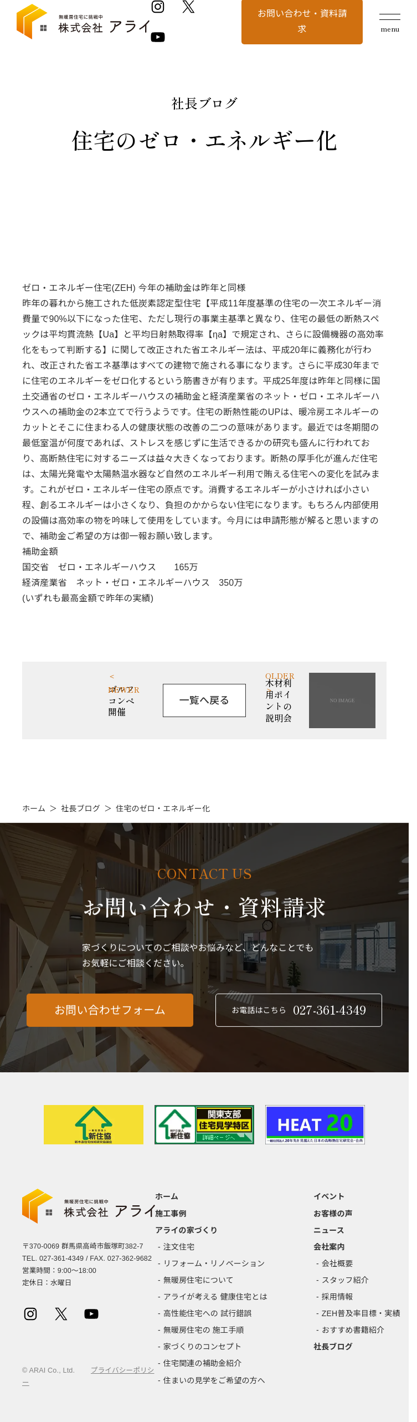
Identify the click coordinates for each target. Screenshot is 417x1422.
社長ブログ (80, 808)
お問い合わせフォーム (110, 1030)
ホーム (33, 808)
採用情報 (337, 1296)
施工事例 (171, 1213)
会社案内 (329, 1246)
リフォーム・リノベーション (214, 1263)
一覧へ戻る (204, 700)
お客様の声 (333, 1213)
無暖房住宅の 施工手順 (203, 1330)
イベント (329, 1196)
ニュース (328, 1230)
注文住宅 (179, 1246)
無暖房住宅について (198, 1280)
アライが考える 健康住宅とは (215, 1296)
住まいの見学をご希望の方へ (214, 1380)
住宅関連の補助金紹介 (202, 1363)
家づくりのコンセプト (202, 1346)
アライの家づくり (186, 1230)
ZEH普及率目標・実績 (361, 1313)
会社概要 (337, 1263)
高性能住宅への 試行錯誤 (207, 1313)
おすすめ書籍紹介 (353, 1330)
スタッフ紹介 (345, 1280)
